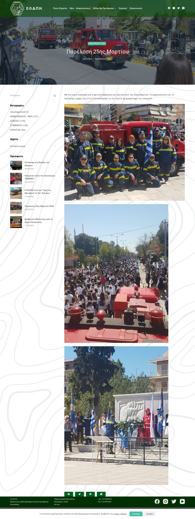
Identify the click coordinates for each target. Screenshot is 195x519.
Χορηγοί (123, 8)
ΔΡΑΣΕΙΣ (14, 120)
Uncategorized (17, 112)
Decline (150, 514)
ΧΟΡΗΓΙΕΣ (15, 130)
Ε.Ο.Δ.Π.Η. (34, 8)
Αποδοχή (136, 514)
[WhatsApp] (101, 494)
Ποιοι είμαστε (60, 8)
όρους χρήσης (120, 514)
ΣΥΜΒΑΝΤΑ (16, 125)
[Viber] (90, 494)
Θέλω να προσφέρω (104, 8)
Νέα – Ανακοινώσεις (80, 8)
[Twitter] (178, 8)
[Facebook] (169, 8)
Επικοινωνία (136, 8)
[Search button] (54, 95)
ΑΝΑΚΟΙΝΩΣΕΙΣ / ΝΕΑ (97, 43)
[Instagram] (174, 8)
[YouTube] (183, 8)
